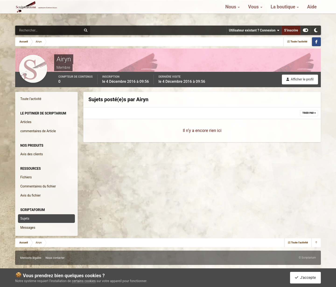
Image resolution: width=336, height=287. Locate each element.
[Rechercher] (35, 30)
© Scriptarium (307, 257)
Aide (312, 11)
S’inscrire (291, 30)
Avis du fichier (30, 195)
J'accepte (305, 277)
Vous (254, 11)
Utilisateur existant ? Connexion (254, 30)
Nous (231, 11)
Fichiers (26, 177)
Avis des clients (31, 154)
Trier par (309, 113)
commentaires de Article (38, 131)
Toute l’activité (30, 99)
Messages (27, 227)
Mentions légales (30, 257)
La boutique (284, 11)
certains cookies (84, 281)
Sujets (24, 218)
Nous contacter (55, 257)
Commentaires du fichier (38, 186)
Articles (26, 122)
